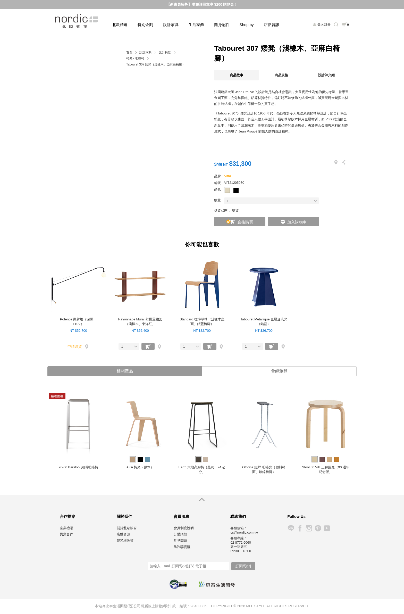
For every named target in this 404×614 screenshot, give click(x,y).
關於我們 (124, 517)
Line (290, 528)
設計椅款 (165, 52)
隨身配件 (222, 24)
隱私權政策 (125, 541)
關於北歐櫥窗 (127, 528)
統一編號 (179, 606)
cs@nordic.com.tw (244, 533)
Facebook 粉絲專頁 (299, 528)
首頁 (129, 52)
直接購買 (245, 222)
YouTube (326, 528)
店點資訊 (271, 24)
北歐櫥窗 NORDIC (77, 21)
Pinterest (317, 528)
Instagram (308, 528)
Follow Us (296, 517)
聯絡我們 (238, 517)
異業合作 (66, 534)
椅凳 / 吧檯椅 (135, 58)
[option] (78, 433)
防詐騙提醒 (182, 547)
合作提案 (67, 517)
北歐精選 (120, 24)
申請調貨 (75, 346)
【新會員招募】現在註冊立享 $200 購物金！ (202, 4)
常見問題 (180, 541)
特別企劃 (145, 24)
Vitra (227, 176)
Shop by (247, 24)
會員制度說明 (184, 528)
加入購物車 (297, 222)
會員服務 (181, 517)
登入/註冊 (324, 24)
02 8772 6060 (240, 543)
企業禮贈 (66, 528)
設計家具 (171, 24)
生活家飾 (196, 24)
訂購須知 (180, 534)
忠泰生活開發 (217, 585)
